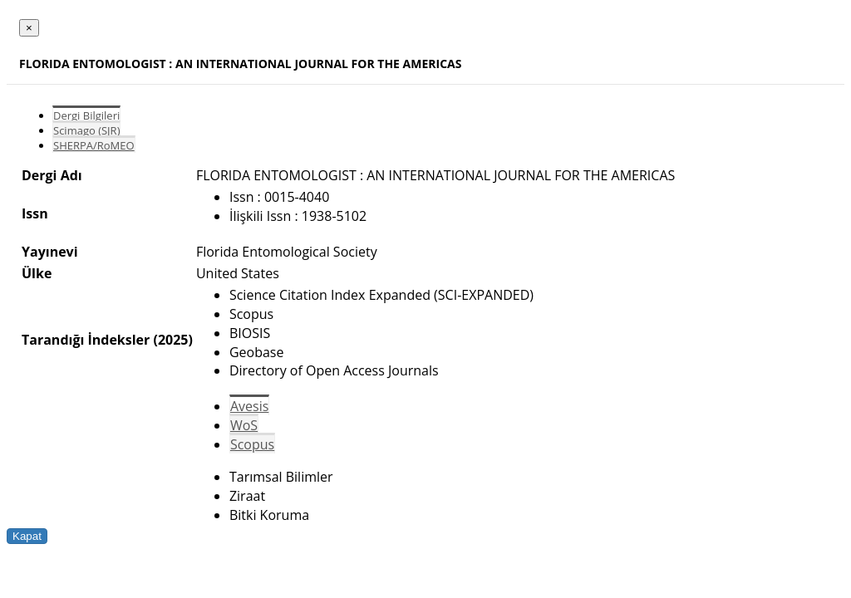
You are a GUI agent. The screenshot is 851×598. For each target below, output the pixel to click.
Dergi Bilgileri (86, 115)
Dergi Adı (52, 175)
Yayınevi (50, 252)
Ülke (37, 273)
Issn (35, 213)
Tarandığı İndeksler (86, 340)
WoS (244, 425)
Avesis (249, 406)
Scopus (252, 444)
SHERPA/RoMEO (94, 145)
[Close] (29, 28)
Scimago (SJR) (86, 130)
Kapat (27, 536)
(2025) (172, 340)
